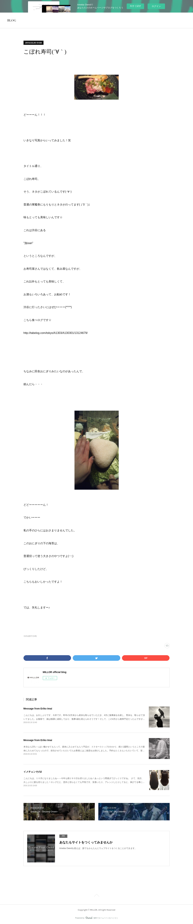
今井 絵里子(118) (30, 636)
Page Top (96, 896)
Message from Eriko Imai (37, 708)
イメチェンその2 (32, 771)
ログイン (156, 6)
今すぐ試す (135, 6)
